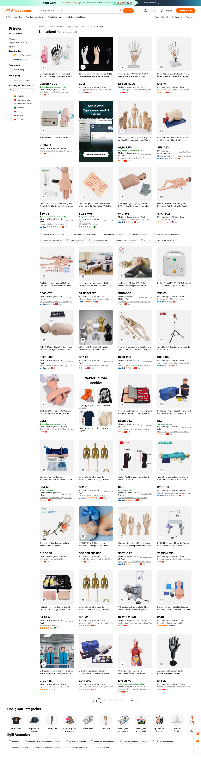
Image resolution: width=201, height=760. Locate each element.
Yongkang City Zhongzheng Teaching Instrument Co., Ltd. (135, 689)
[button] (120, 10)
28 (132, 701)
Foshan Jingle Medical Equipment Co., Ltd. (174, 559)
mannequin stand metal (51, 240)
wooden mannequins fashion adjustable (158, 240)
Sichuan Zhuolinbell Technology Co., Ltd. (57, 365)
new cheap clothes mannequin (166, 234)
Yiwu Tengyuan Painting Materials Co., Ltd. (135, 561)
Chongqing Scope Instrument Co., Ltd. (134, 90)
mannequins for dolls (98, 240)
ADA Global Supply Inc (167, 219)
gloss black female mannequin (83, 234)
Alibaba (42, 26)
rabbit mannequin (75, 240)
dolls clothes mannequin (112, 234)
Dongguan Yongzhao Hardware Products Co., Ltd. (174, 687)
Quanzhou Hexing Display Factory (132, 498)
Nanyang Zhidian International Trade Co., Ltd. (135, 429)
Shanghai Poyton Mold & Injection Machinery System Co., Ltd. (96, 559)
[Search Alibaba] (78, 10)
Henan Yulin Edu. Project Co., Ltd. (54, 224)
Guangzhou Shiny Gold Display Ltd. (94, 495)
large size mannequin (76, 741)
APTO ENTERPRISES (88, 224)
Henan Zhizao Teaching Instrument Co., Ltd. (174, 431)
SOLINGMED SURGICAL (50, 625)
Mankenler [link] (101, 26)
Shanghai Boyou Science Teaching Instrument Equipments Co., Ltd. (57, 301)
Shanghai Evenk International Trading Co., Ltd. (57, 151)
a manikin (14, 741)
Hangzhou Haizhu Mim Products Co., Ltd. (174, 156)
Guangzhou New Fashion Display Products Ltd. (96, 623)
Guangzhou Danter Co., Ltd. (51, 559)
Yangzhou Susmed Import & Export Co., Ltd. (174, 493)
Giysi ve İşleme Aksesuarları (80, 26)
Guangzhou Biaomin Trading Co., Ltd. (134, 158)
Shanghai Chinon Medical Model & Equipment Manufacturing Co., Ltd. (57, 429)
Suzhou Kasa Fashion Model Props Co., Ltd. (96, 365)
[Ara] (128, 10)
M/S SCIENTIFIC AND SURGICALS (54, 687)
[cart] (155, 11)
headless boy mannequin (125, 240)
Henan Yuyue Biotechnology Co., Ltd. (56, 498)
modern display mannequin (52, 234)
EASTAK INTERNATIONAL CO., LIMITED (96, 687)
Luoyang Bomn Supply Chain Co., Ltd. (173, 90)
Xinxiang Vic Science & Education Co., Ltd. (135, 365)
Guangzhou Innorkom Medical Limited (134, 219)
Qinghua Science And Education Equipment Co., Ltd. (96, 299)
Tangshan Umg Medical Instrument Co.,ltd (174, 363)
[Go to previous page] (93, 700)
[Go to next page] (137, 700)
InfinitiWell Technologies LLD (170, 623)
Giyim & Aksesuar (56, 26)
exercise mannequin (138, 234)
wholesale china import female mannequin (43, 741)
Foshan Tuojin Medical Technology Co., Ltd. (135, 623)
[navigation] (21, 364)
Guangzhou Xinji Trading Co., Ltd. (54, 92)
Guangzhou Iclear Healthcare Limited (134, 301)
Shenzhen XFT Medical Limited (170, 299)
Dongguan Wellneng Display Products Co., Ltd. (96, 90)
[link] (197, 733)
